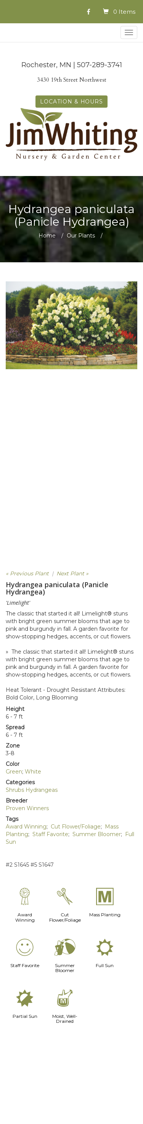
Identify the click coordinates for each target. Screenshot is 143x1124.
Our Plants (81, 235)
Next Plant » (72, 573)
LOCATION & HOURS (71, 101)
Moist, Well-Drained (64, 1018)
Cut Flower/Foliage (76, 826)
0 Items (124, 11)
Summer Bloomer (96, 834)
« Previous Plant (27, 573)
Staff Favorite (50, 834)
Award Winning (26, 826)
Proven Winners (27, 808)
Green (14, 771)
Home (47, 235)
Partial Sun (25, 1016)
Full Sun (105, 965)
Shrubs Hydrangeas (32, 789)
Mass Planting (105, 914)
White (33, 771)
